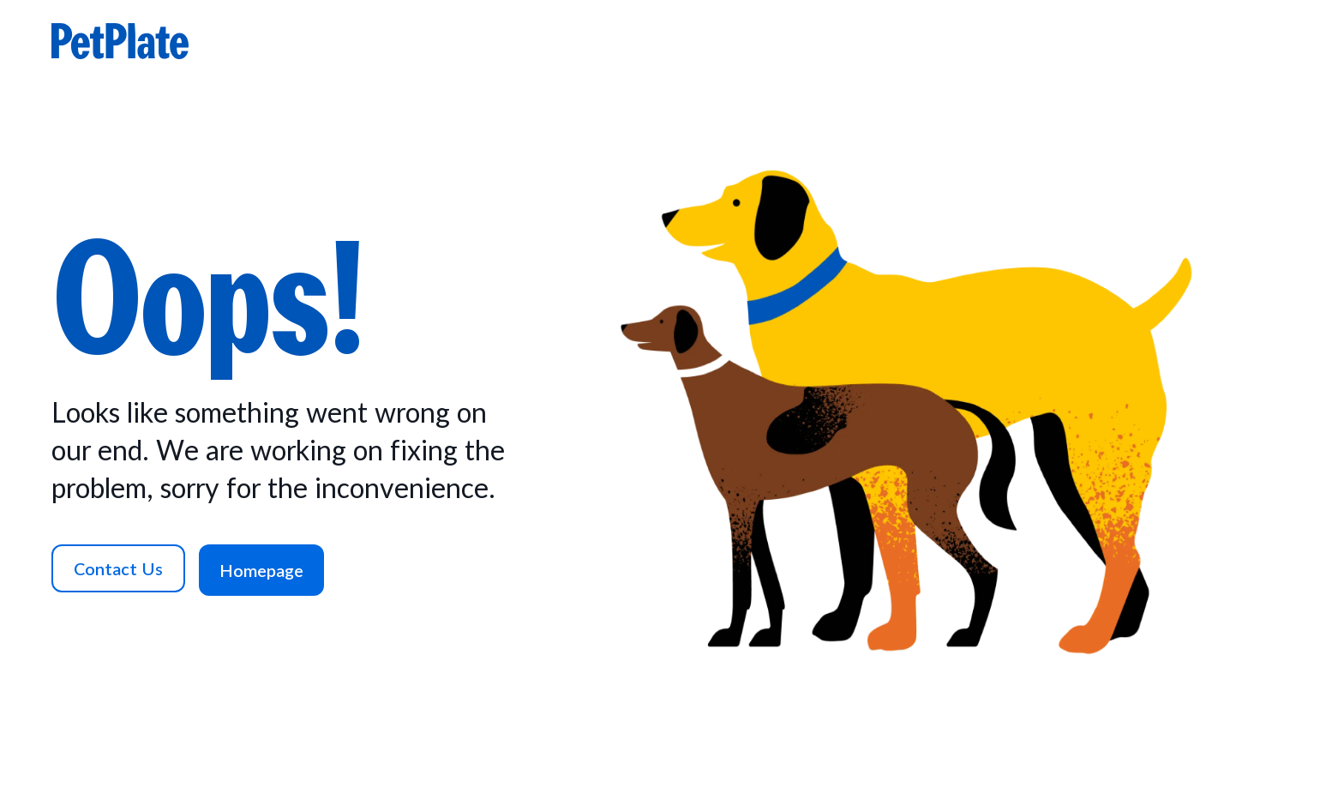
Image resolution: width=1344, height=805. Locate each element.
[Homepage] (261, 570)
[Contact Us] (118, 568)
